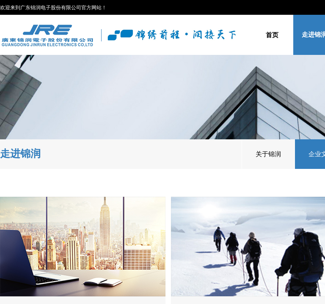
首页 (272, 34)
